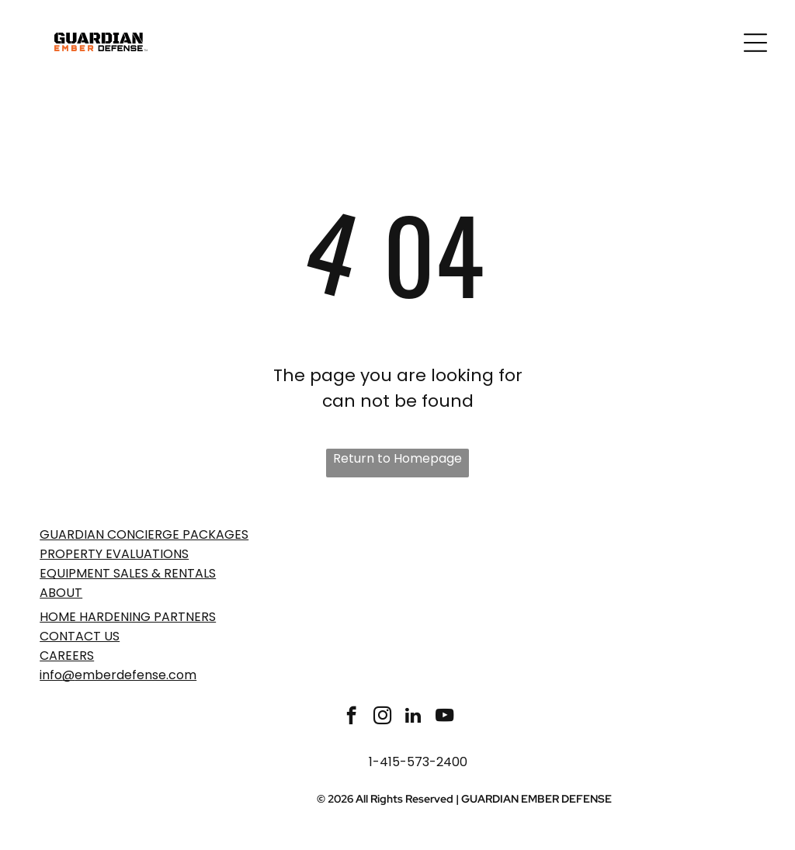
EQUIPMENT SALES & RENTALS (128, 573)
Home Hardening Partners (128, 617)
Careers (67, 655)
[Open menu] (755, 42)
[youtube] (444, 717)
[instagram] (382, 717)
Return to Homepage (397, 458)
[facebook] (351, 717)
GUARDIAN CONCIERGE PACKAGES (144, 534)
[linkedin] (413, 717)
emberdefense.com (135, 675)
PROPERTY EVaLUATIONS (114, 554)
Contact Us (80, 636)
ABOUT (61, 593)
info (51, 675)
